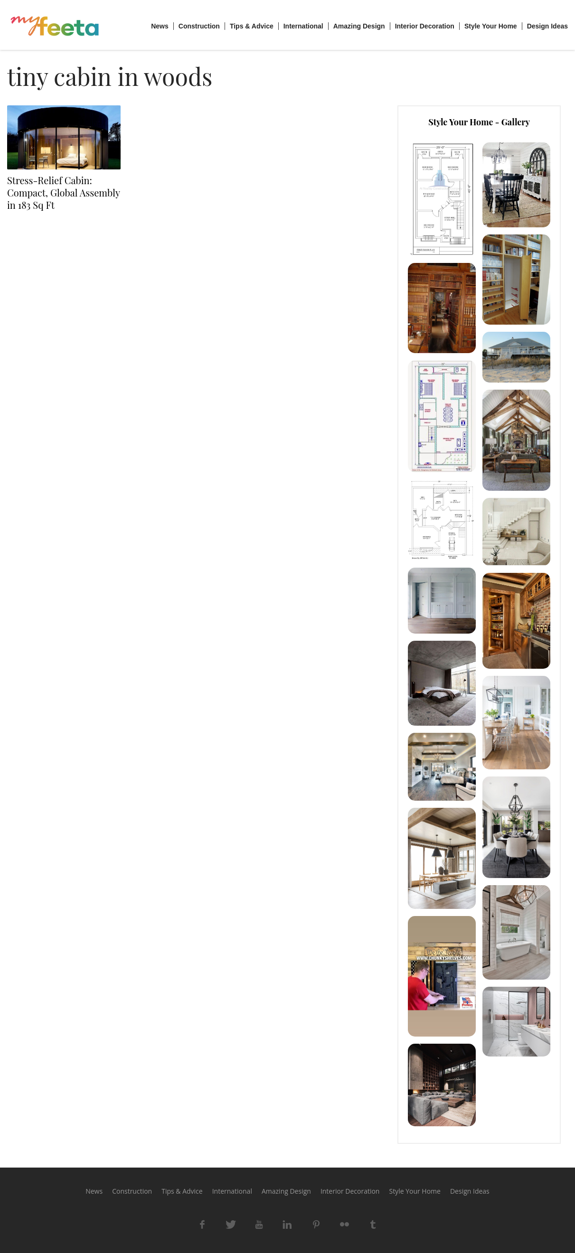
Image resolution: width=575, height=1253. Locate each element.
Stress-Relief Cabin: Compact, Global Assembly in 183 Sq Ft (63, 192)
